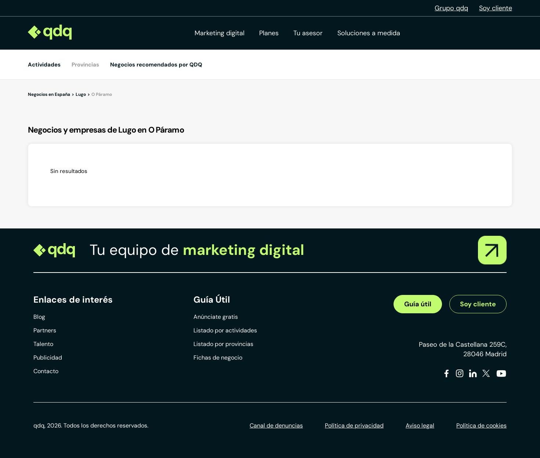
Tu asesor (308, 33)
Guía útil (417, 304)
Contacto (45, 371)
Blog (39, 317)
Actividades (44, 64)
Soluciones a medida (368, 33)
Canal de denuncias (276, 425)
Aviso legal (420, 425)
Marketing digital (219, 33)
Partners (44, 330)
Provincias (85, 64)
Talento (43, 344)
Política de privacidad (354, 425)
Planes (269, 33)
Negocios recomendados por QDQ (156, 64)
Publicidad (47, 357)
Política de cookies (481, 425)
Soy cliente (495, 8)
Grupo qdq (451, 8)
